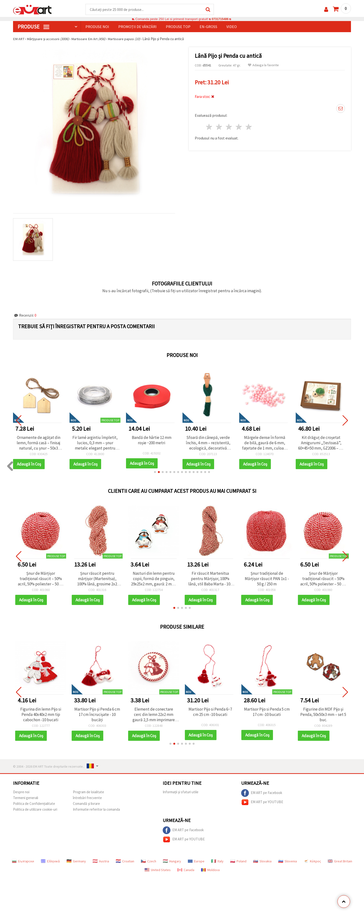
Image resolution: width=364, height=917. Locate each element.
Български (23, 861)
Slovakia (262, 861)
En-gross (208, 26)
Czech (148, 861)
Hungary (172, 861)
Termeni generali (25, 798)
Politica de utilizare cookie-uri (35, 809)
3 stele (229, 126)
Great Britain (340, 861)
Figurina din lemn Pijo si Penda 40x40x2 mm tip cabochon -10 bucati (40, 715)
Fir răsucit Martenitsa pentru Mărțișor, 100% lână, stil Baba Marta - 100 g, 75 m (210, 579)
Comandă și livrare (86, 803)
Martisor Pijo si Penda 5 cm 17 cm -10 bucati (267, 712)
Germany (76, 861)
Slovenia (287, 861)
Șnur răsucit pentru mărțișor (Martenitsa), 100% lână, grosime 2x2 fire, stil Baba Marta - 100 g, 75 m (97, 579)
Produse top (178, 26)
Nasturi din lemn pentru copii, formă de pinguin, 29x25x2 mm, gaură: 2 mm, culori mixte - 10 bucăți (153, 579)
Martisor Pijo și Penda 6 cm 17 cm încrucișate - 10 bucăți (97, 715)
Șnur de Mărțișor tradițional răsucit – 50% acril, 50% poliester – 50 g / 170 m (41, 579)
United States (158, 870)
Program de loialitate (88, 792)
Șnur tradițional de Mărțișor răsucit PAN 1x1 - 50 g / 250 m (267, 579)
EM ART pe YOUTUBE (262, 802)
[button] (155, 472)
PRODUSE (33, 26)
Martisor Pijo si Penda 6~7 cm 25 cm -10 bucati (210, 712)
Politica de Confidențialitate (34, 803)
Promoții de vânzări (137, 26)
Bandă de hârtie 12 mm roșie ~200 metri (154, 440)
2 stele (219, 126)
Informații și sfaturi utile (180, 792)
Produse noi (97, 26)
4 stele (239, 126)
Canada (185, 870)
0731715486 (220, 19)
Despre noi (21, 792)
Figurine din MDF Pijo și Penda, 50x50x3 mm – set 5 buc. (323, 715)
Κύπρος (312, 861)
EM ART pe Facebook (261, 793)
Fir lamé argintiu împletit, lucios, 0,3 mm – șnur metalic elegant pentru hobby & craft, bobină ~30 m (97, 443)
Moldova (210, 870)
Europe (196, 861)
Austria (101, 861)
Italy (217, 861)
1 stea (209, 126)
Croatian (125, 861)
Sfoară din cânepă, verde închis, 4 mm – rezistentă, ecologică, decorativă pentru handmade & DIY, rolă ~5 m (210, 443)
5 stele (249, 126)
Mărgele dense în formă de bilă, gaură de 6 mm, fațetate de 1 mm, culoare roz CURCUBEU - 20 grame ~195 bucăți (266, 443)
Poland (238, 861)
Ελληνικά (50, 861)
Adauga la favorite (263, 65)
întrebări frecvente (87, 798)
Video (231, 26)
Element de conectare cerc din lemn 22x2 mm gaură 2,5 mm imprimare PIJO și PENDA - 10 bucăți (153, 715)
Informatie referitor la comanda (96, 809)
